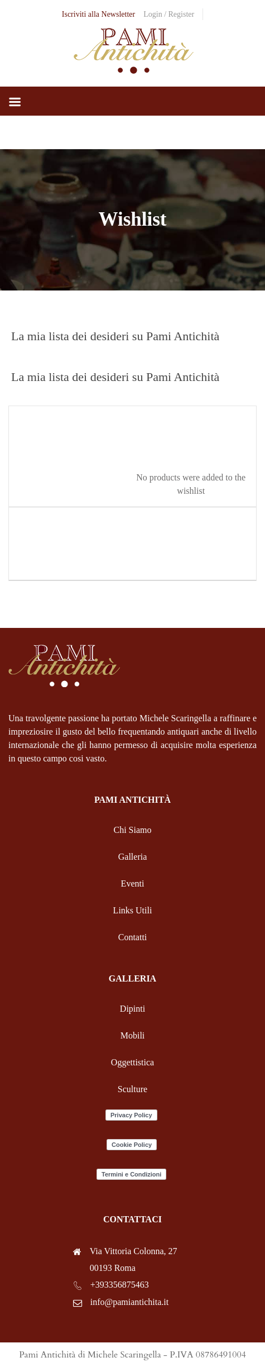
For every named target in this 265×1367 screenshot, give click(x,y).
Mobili (133, 1035)
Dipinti (132, 1008)
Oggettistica (132, 1062)
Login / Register (168, 14)
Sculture (132, 1089)
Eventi (132, 883)
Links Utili (132, 910)
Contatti (132, 937)
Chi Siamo (132, 830)
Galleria (132, 856)
